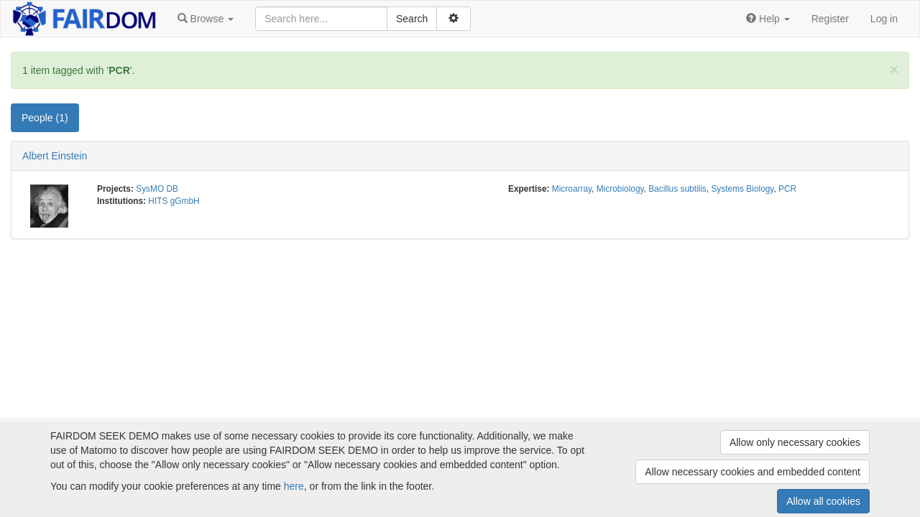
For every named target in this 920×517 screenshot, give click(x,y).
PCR (787, 189)
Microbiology (620, 189)
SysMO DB (157, 189)
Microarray (572, 189)
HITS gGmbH (173, 201)
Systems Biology (742, 189)
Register (830, 18)
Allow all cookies (823, 501)
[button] (205, 19)
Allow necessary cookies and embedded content (752, 472)
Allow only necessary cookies (795, 442)
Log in (884, 18)
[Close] (894, 69)
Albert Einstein (54, 156)
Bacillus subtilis (677, 189)
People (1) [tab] (45, 118)
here (294, 486)
